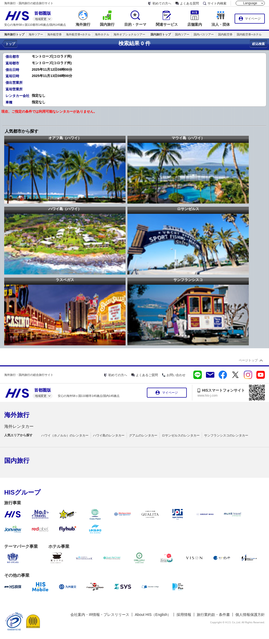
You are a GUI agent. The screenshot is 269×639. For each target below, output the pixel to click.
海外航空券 (54, 34)
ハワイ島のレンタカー (109, 435)
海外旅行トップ (14, 34)
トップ (10, 44)
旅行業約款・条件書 (213, 614)
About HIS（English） (153, 614)
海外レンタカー (19, 426)
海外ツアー (36, 34)
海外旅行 (16, 414)
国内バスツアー (204, 34)
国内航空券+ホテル (249, 34)
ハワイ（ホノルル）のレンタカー (65, 435)
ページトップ (248, 360)
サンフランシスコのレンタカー (226, 435)
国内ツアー (182, 34)
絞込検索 (258, 44)
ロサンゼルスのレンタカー (181, 435)
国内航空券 (225, 34)
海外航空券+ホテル (78, 34)
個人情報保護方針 (250, 614)
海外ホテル (102, 34)
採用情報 (184, 614)
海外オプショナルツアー (129, 34)
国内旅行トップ (161, 34)
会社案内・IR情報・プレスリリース (99, 614)
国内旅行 (16, 460)
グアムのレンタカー (143, 435)
